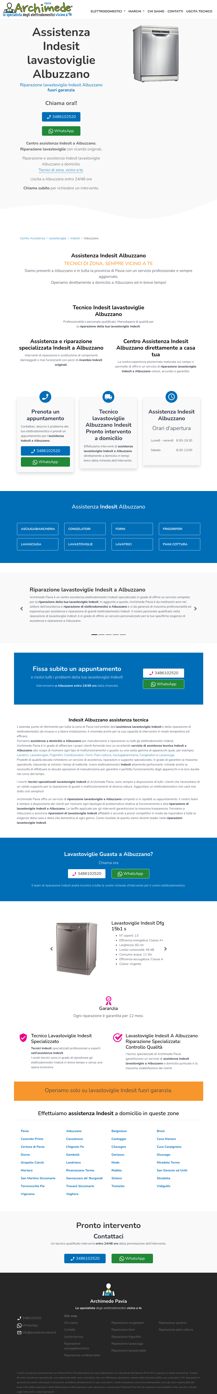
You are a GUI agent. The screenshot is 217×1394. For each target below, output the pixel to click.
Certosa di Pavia (33, 1147)
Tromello (118, 1186)
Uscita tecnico (199, 11)
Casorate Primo (32, 1139)
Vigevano (28, 1194)
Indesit (75, 238)
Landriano (73, 1162)
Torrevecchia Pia (33, 1186)
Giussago (163, 1155)
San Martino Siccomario (38, 1178)
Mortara (27, 1170)
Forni (89, 755)
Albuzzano (74, 1131)
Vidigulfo (163, 1186)
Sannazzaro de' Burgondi (84, 1178)
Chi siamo (156, 11)
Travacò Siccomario (80, 1186)
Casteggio (119, 1139)
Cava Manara (166, 1139)
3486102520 (61, 116)
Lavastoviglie (39, 755)
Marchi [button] (135, 11)
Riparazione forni (123, 1330)
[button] (21, 608)
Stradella (163, 1178)
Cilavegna (119, 1147)
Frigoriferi (56, 755)
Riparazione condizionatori (82, 1355)
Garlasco (118, 1155)
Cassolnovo (74, 1139)
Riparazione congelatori (128, 1323)
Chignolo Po (75, 1147)
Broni (161, 1131)
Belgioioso (119, 1131)
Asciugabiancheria (125, 755)
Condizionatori (74, 755)
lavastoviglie (57, 238)
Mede (116, 1162)
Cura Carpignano (169, 1147)
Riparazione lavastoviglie (129, 1350)
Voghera (72, 1194)
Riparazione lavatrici (173, 1323)
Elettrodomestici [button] (107, 11)
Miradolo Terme (168, 1162)
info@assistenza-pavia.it (36, 1332)
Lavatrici (22, 755)
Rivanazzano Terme (80, 1170)
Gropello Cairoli (32, 1162)
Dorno (25, 1155)
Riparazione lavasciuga (127, 1343)
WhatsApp (61, 131)
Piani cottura (102, 755)
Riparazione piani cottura (176, 1330)
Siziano (117, 1178)
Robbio (117, 1170)
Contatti (175, 11)
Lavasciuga (166, 755)
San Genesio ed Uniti (172, 1170)
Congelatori (148, 755)
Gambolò (73, 1155)
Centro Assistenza (32, 238)
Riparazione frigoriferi (126, 1337)
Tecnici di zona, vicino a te (61, 170)
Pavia (25, 1131)
